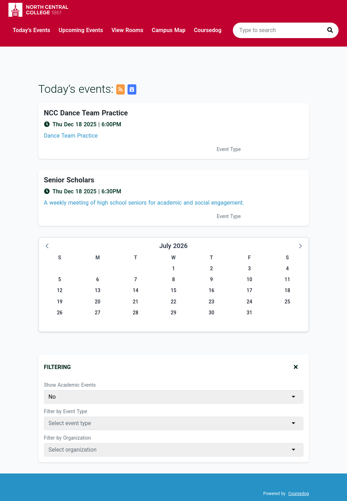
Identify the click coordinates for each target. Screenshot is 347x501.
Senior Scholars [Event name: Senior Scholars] (69, 180)
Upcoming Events (81, 30)
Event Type (229, 149)
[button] (47, 245)
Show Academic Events (70, 385)
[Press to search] (330, 30)
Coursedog (207, 30)
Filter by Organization (67, 438)
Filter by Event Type (65, 411)
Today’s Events (31, 30)
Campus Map (169, 30)
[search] (286, 30)
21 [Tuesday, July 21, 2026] (135, 301)
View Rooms (127, 30)
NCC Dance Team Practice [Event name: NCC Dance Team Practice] (86, 113)
